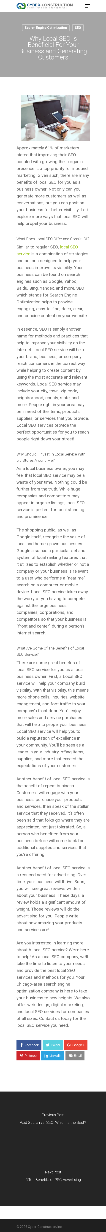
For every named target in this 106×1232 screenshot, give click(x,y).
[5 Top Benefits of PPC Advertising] (53, 1177)
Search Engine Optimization (46, 28)
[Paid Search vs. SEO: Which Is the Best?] (53, 1120)
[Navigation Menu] (87, 6)
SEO (78, 28)
